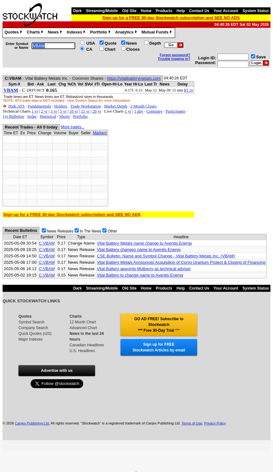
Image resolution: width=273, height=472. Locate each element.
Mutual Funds (157, 32)
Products (164, 11)
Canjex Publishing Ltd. (32, 423)
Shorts (64, 116)
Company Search (33, 328)
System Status (255, 11)
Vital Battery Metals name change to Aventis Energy (144, 243)
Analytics (126, 32)
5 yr (63, 111)
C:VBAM (47, 243)
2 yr (44, 111)
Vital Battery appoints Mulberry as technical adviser (144, 268)
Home (146, 11)
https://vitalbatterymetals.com (134, 78)
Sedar (32, 116)
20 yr (96, 111)
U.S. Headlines (82, 351)
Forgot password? (175, 55)
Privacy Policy (215, 423)
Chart (110, 49)
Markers (100, 133)
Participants (175, 111)
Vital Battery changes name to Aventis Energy (139, 249)
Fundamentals (39, 106)
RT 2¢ (188, 90)
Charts (36, 32)
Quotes (14, 32)
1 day (139, 111)
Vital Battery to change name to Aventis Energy (140, 275)
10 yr (74, 111)
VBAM (11, 90)
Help (181, 11)
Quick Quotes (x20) (34, 333)
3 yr (53, 111)
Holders (60, 106)
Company (154, 111)
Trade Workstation (85, 106)
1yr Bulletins (13, 116)
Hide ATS (16, 106)
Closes (133, 49)
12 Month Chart (83, 322)
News (55, 32)
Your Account (226, 11)
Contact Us (199, 11)
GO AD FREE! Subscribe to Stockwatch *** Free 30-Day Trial (158, 325)
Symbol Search (31, 322)
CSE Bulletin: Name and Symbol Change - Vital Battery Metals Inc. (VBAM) (166, 256)
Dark (77, 11)
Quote (111, 43)
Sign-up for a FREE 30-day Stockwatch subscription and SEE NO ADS (171, 17)
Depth (155, 43)
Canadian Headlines (87, 345)
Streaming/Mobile (102, 11)
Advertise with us (56, 370)
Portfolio (101, 32)
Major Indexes (30, 339)
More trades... (73, 127)
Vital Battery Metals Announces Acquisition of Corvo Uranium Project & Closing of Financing (181, 262)
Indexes (77, 32)
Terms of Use (191, 423)
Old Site (129, 11)
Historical (48, 116)
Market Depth (115, 106)
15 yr (85, 111)
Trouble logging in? (174, 59)
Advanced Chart (83, 328)
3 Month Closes (143, 106)
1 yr (35, 111)
